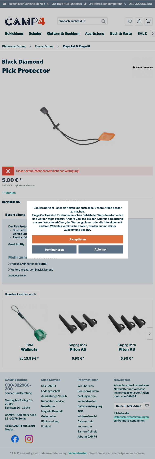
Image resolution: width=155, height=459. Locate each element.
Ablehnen (100, 249)
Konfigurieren (54, 249)
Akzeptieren (77, 239)
